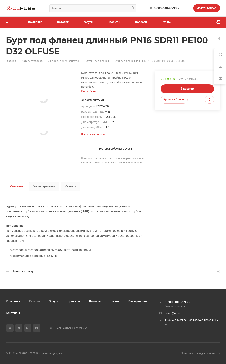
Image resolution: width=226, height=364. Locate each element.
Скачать (70, 186)
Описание (16, 186)
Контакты (13, 313)
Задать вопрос (206, 8)
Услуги (53, 301)
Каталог (34, 301)
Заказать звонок (175, 306)
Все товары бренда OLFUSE (115, 148)
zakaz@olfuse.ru (175, 313)
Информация (137, 301)
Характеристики (44, 186)
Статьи (114, 301)
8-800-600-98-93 (165, 8)
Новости (95, 301)
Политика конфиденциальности (200, 353)
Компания (13, 301)
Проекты (73, 301)
